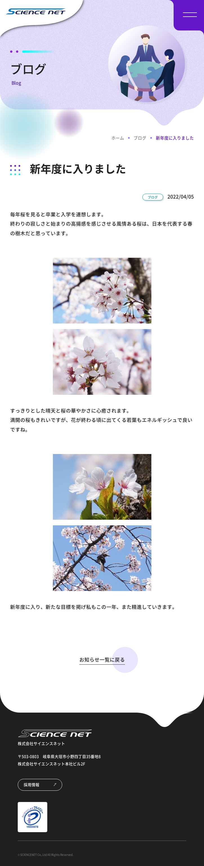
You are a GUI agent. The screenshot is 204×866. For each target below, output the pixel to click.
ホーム (117, 138)
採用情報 (31, 784)
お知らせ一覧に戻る (102, 659)
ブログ (140, 138)
